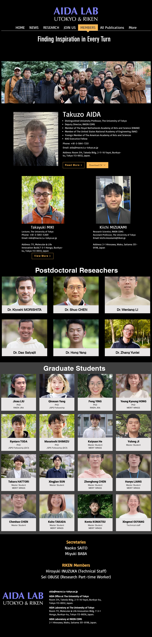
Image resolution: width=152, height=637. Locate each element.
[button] (24, 295)
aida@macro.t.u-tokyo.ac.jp (84, 147)
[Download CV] (97, 165)
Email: (66, 147)
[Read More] (73, 165)
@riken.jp (121, 237)
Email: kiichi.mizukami (104, 237)
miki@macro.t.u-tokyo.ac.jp (42, 237)
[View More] (42, 256)
